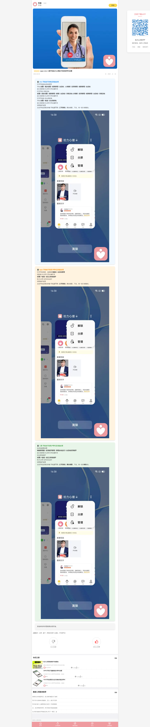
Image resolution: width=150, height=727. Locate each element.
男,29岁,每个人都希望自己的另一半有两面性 (44, 704)
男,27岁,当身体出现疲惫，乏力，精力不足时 (44, 700)
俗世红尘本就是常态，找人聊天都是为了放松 (44, 696)
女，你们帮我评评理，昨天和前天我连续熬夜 (44, 708)
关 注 (112, 5)
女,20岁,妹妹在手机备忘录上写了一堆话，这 (44, 711)
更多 (116, 658)
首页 (33, 720)
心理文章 (38, 720)
